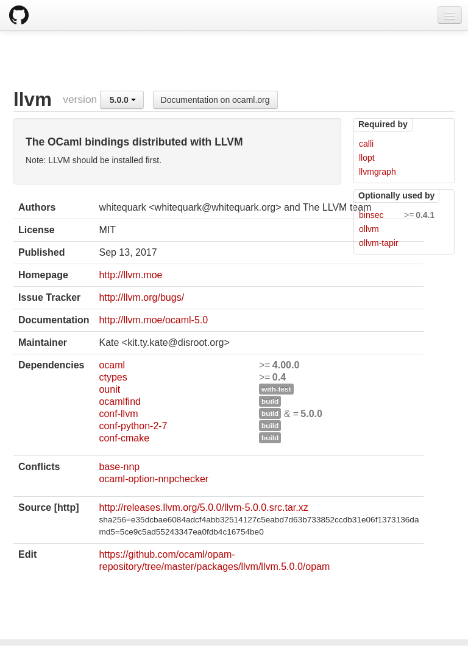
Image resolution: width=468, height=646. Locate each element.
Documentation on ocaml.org (215, 100)
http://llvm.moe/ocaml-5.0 (153, 320)
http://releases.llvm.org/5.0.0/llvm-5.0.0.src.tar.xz (203, 507)
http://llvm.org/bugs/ (141, 297)
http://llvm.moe (130, 275)
